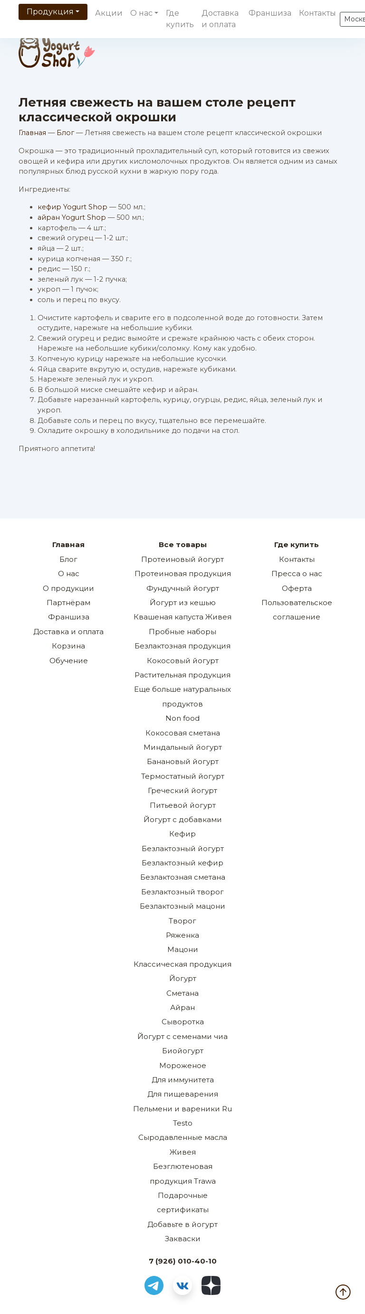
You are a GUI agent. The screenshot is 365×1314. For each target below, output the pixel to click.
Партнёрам (68, 602)
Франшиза (270, 13)
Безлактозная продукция (182, 645)
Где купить (180, 19)
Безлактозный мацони (182, 906)
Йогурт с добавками (183, 819)
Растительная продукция (182, 674)
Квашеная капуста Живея (182, 616)
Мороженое (182, 1065)
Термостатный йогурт (182, 776)
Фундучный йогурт (182, 588)
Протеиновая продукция (182, 573)
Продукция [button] (50, 11)
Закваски (183, 1238)
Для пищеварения (182, 1093)
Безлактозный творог (182, 891)
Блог (65, 132)
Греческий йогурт (182, 790)
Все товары (183, 544)
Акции (109, 13)
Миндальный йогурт (183, 747)
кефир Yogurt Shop (72, 207)
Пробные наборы (182, 631)
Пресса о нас (296, 573)
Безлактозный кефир (182, 862)
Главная (32, 132)
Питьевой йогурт (183, 805)
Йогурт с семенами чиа (182, 1036)
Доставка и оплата (220, 19)
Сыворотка (183, 1021)
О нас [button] (141, 13)
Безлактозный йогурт (183, 848)
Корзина (68, 645)
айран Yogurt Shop (72, 217)
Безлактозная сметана (182, 877)
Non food (182, 718)
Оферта (297, 588)
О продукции (68, 588)
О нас (68, 573)
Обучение (68, 660)
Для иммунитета (183, 1079)
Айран (182, 1007)
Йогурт (182, 978)
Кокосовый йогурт (183, 660)
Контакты (317, 13)
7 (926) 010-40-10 (183, 1260)
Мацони (182, 949)
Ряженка (182, 935)
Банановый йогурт (183, 761)
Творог (182, 920)
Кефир (182, 833)
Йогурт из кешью (183, 602)
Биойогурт (182, 1050)
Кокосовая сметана (182, 732)
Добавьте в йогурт (182, 1224)
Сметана (182, 993)
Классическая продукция (182, 964)
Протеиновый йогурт (182, 559)
